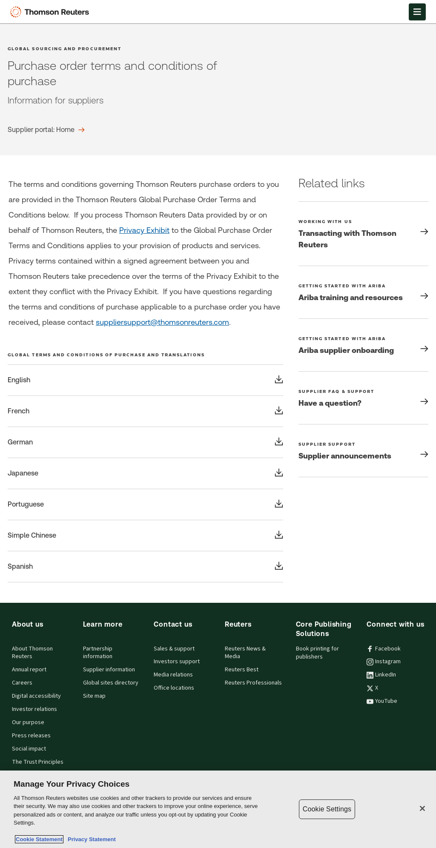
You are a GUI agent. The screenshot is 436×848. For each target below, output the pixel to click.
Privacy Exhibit (144, 230)
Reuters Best (241, 669)
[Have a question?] (363, 398)
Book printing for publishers (317, 653)
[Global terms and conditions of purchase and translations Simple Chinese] (145, 535)
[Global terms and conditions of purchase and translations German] (145, 442)
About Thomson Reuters (32, 653)
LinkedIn (381, 675)
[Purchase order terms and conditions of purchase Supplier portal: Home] (46, 130)
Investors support (177, 661)
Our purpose (28, 722)
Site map (94, 696)
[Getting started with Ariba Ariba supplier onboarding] (363, 345)
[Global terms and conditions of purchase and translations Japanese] (145, 473)
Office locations (174, 688)
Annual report (29, 669)
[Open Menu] (417, 11)
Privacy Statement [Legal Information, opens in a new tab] (90, 839)
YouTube (382, 701)
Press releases (31, 735)
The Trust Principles (37, 762)
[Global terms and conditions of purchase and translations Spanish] (145, 566)
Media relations (173, 675)
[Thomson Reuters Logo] (51, 11)
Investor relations (34, 709)
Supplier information (109, 669)
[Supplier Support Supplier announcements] (363, 450)
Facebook (384, 649)
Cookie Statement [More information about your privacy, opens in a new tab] (39, 839)
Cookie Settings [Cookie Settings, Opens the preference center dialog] (327, 809)
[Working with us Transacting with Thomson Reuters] (363, 234)
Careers (22, 683)
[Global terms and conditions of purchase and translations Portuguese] (145, 504)
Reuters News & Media (245, 653)
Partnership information (97, 653)
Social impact (29, 749)
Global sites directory (110, 683)
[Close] (422, 808)
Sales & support (174, 649)
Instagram (384, 661)
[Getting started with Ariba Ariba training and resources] (363, 292)
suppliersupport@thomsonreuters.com (162, 322)
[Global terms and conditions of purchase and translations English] (145, 380)
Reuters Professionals (253, 683)
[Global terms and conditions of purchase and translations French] (145, 411)
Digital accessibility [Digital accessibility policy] (36, 696)
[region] (218, 809)
